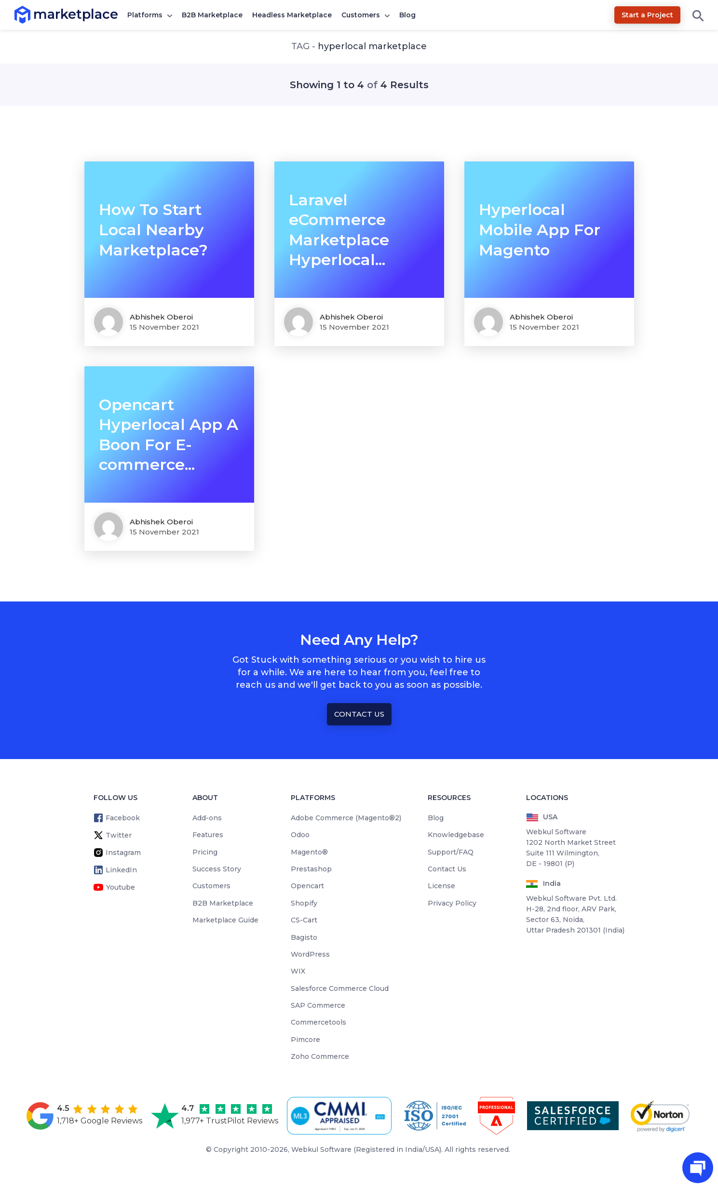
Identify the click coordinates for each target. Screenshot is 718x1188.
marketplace (33, 14)
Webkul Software (321, 1149)
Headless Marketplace (292, 15)
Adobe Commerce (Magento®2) (346, 818)
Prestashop (311, 869)
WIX (298, 971)
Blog (407, 15)
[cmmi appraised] (341, 1116)
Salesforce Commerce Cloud (340, 988)
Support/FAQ (451, 852)
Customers (360, 15)
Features (207, 834)
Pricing (204, 852)
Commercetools (318, 1022)
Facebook (123, 818)
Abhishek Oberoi (161, 316)
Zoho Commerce (320, 1056)
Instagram (123, 852)
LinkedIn (121, 870)
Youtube (120, 887)
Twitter (119, 835)
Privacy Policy (452, 903)
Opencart (307, 885)
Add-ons (207, 818)
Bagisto (304, 937)
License (441, 885)
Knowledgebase (456, 834)
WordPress (310, 954)
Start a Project (647, 15)
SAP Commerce (318, 1005)
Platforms (145, 15)
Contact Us (359, 714)
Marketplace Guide (225, 920)
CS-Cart (304, 920)
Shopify (304, 903)
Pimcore (305, 1039)
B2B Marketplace (212, 15)
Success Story (216, 869)
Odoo (300, 834)
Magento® (309, 852)
